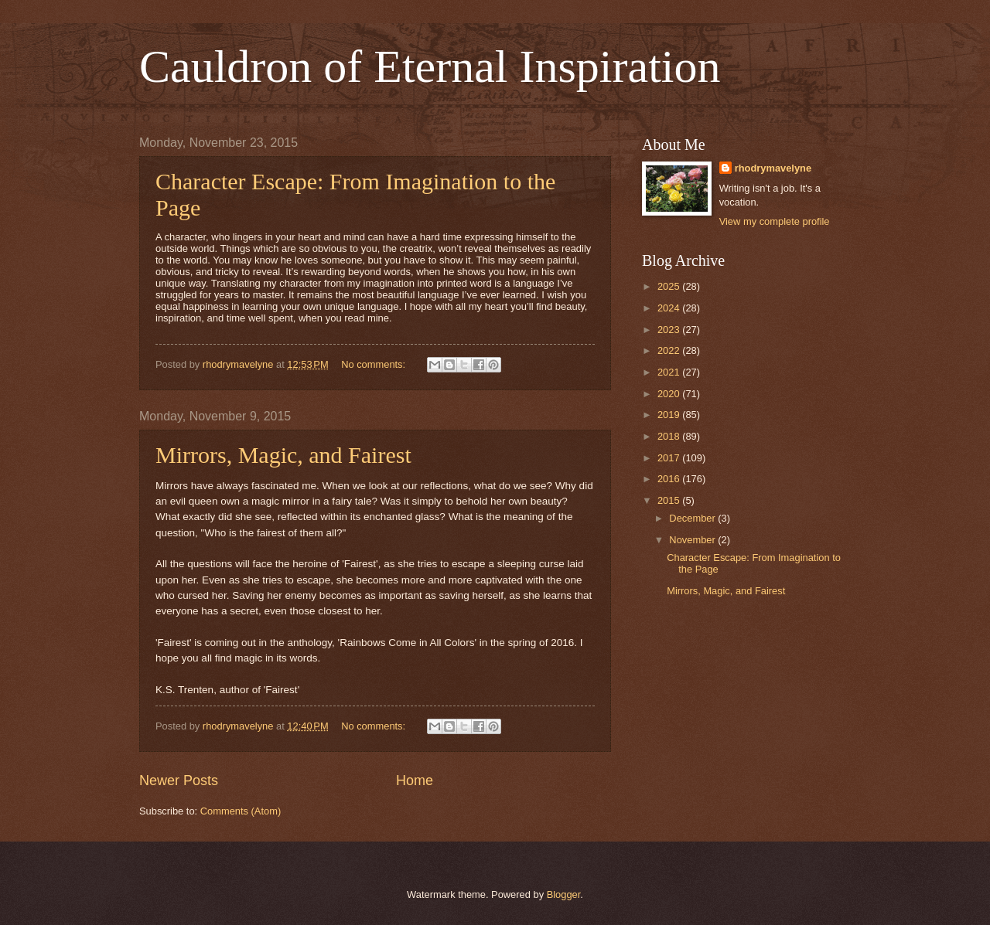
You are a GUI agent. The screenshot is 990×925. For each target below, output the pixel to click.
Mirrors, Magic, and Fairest (283, 455)
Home (414, 780)
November (693, 540)
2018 (669, 436)
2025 (669, 286)
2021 (669, 372)
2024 (669, 308)
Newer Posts (178, 780)
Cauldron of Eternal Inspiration (429, 66)
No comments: (374, 364)
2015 (669, 500)
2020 (669, 394)
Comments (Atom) (240, 811)
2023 (669, 329)
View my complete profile (774, 221)
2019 (669, 414)
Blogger (564, 894)
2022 (669, 350)
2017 (669, 458)
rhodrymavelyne (773, 168)
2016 (669, 479)
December (693, 518)
